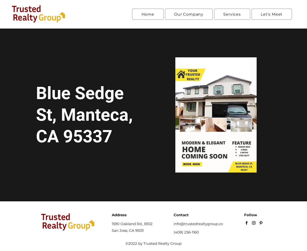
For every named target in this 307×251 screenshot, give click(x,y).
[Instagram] (253, 223)
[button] (189, 14)
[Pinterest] (261, 223)
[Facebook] (246, 223)
